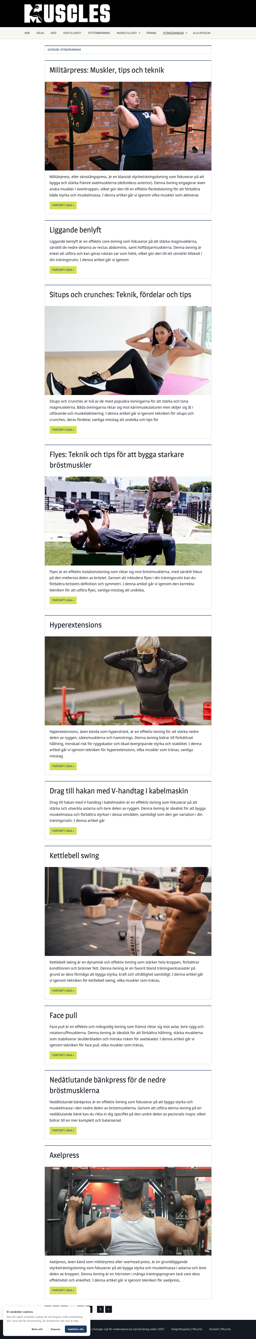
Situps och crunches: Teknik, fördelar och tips (120, 294)
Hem (27, 33)
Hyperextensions (76, 624)
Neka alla (37, 1329)
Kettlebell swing (74, 855)
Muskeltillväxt (129, 33)
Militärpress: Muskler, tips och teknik (107, 70)
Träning (151, 33)
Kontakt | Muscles (220, 1329)
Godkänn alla (75, 1329)
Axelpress (64, 1155)
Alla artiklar (201, 33)
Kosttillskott (72, 33)
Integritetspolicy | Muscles (186, 1329)
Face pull (63, 1015)
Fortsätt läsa (62, 205)
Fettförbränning (99, 33)
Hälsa (40, 33)
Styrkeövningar (175, 33)
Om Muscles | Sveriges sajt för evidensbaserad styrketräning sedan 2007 (120, 1329)
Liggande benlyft (75, 229)
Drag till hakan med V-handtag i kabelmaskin (119, 790)
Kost (54, 33)
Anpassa (55, 1329)
